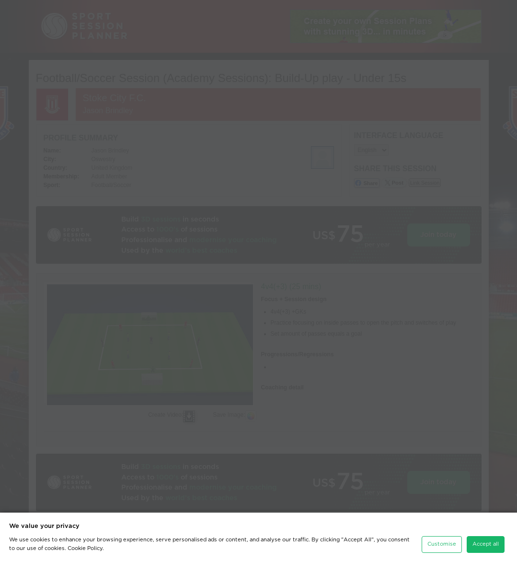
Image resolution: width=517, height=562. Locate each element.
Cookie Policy (85, 548)
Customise (441, 544)
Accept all (485, 544)
